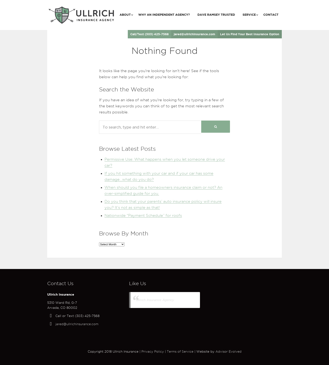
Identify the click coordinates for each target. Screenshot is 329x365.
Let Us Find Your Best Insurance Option (249, 34)
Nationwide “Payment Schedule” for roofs (143, 215)
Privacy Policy (152, 351)
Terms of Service (180, 351)
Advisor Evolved (228, 351)
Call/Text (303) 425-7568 (149, 34)
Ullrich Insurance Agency (155, 300)
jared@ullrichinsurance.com (194, 34)
